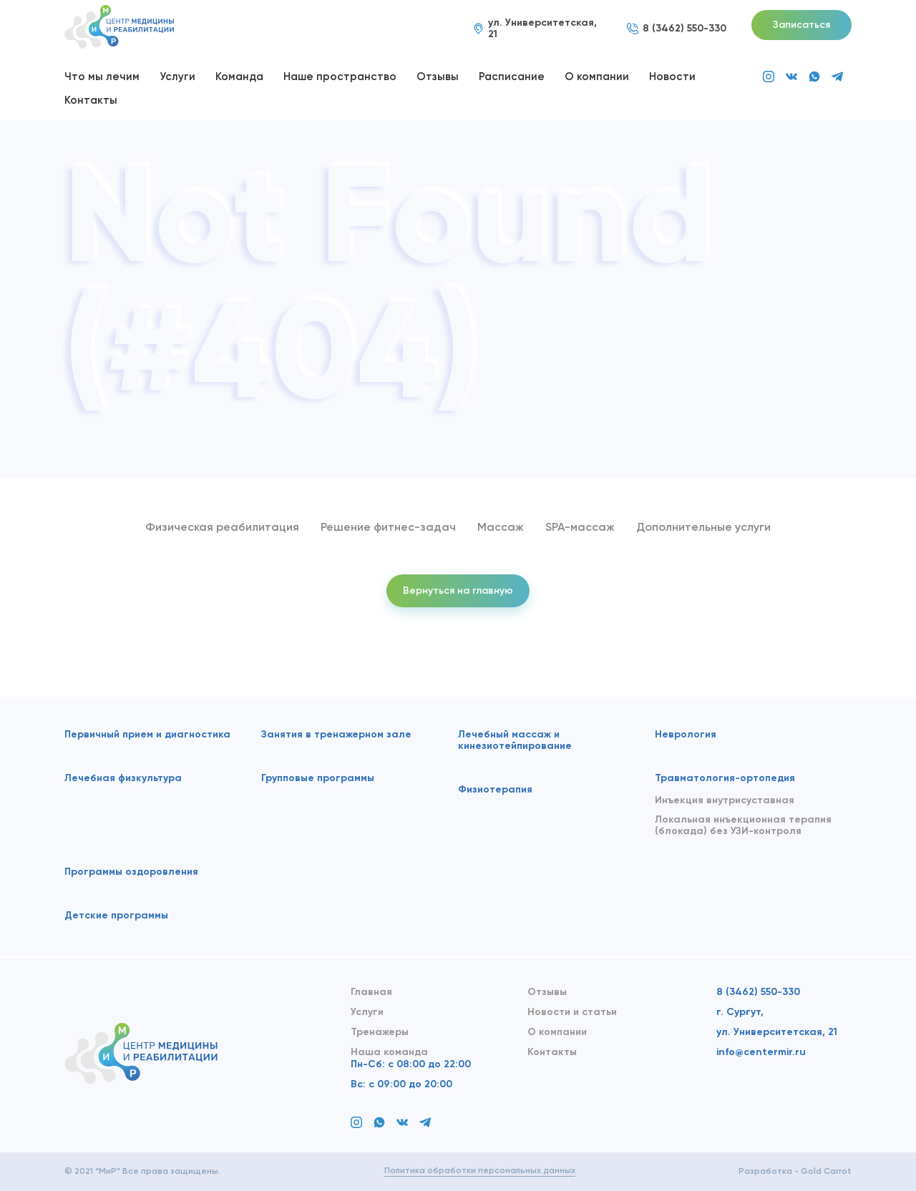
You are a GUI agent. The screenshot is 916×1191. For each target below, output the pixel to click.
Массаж (500, 528)
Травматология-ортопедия (725, 778)
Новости (672, 77)
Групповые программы (317, 778)
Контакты (90, 100)
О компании (597, 77)
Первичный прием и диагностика (147, 735)
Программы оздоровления (131, 872)
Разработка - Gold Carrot (795, 1171)
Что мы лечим (102, 77)
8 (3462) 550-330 (758, 992)
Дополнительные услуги (703, 528)
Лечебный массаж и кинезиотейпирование (515, 740)
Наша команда (389, 1052)
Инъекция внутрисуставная (724, 800)
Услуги (177, 77)
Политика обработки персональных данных (479, 1171)
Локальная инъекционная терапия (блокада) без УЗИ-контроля (743, 825)
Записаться (801, 25)
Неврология (685, 735)
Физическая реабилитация (222, 528)
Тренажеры (380, 1032)
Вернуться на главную (458, 591)
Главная (371, 992)
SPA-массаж (580, 528)
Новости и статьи (572, 1012)
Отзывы (437, 77)
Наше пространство (339, 77)
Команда (239, 77)
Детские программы (116, 916)
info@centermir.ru (761, 1052)
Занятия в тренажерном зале (336, 735)
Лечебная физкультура (123, 778)
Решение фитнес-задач (388, 528)
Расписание (512, 77)
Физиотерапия (495, 790)
